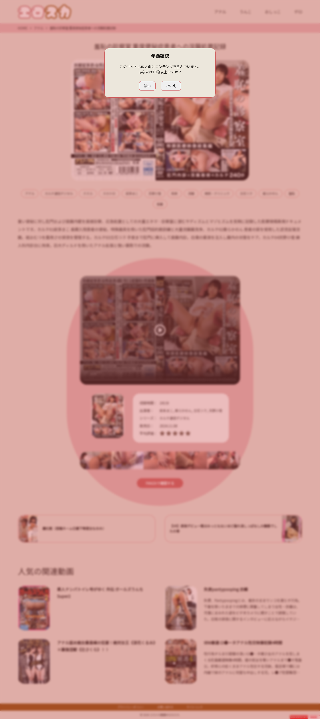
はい (147, 86)
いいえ (171, 86)
